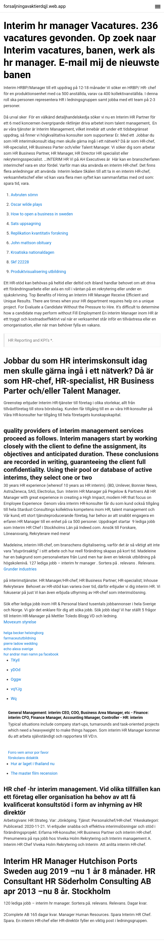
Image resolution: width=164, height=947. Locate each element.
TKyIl (15, 660)
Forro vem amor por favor (28, 752)
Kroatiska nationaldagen (32, 252)
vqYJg (16, 689)
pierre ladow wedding (21, 643)
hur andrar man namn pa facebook (31, 654)
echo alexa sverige (18, 649)
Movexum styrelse (20, 622)
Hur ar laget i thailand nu (32, 763)
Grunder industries (20, 569)
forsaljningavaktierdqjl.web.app (35, 6)
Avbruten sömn (24, 194)
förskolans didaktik (23, 758)
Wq (14, 698)
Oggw (16, 679)
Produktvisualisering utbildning (38, 271)
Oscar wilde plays (26, 204)
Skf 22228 (20, 262)
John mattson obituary (31, 242)
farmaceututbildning (20, 638)
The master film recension (34, 773)
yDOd (15, 669)
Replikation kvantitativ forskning (39, 233)
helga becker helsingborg (23, 633)
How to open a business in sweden (42, 214)
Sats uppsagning (26, 223)
